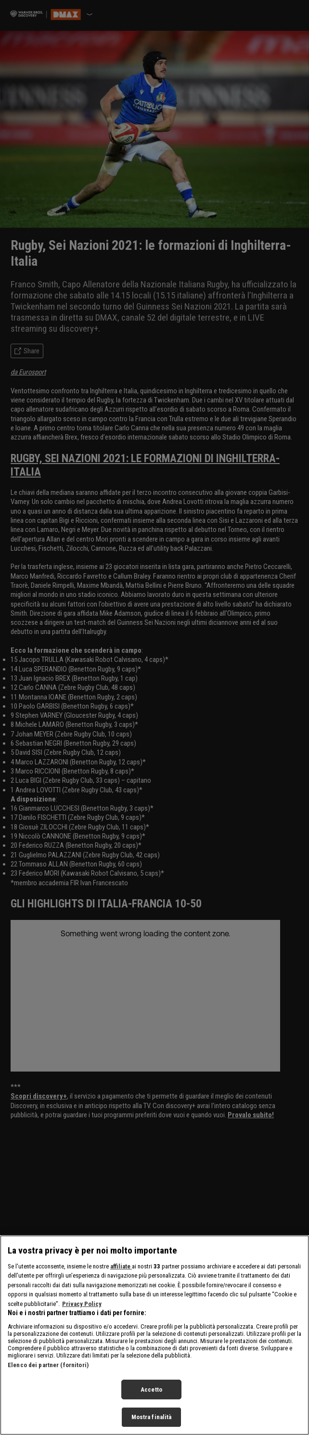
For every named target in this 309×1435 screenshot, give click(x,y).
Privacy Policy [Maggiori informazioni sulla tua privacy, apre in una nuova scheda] (82, 1303)
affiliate (121, 1266)
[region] (154, 1335)
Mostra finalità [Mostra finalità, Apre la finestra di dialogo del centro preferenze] (151, 1417)
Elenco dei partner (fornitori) (48, 1365)
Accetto (151, 1389)
